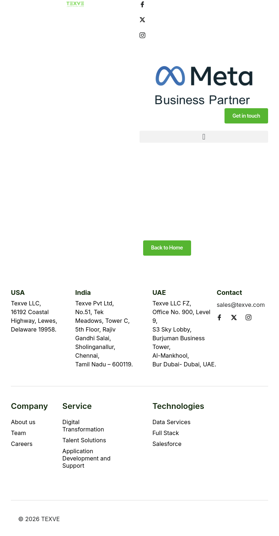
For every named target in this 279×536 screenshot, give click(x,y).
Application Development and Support (86, 458)
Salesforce (166, 443)
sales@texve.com (241, 304)
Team (18, 432)
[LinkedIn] (204, 50)
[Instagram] (204, 35)
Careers (22, 443)
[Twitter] (204, 19)
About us (23, 422)
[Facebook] (204, 4)
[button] (204, 137)
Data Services (171, 422)
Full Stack (165, 432)
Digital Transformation (83, 425)
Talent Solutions (84, 440)
